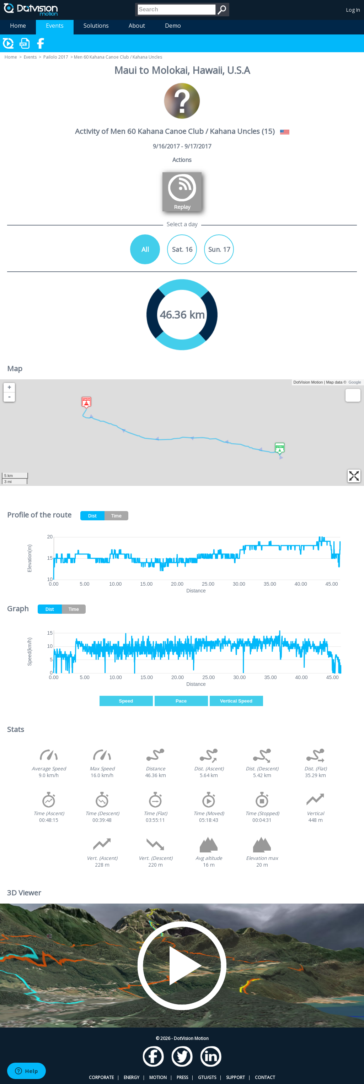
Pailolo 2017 (55, 57)
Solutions (96, 25)
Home (18, 25)
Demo (173, 25)
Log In (353, 9)
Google (355, 382)
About (137, 25)
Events (55, 25)
